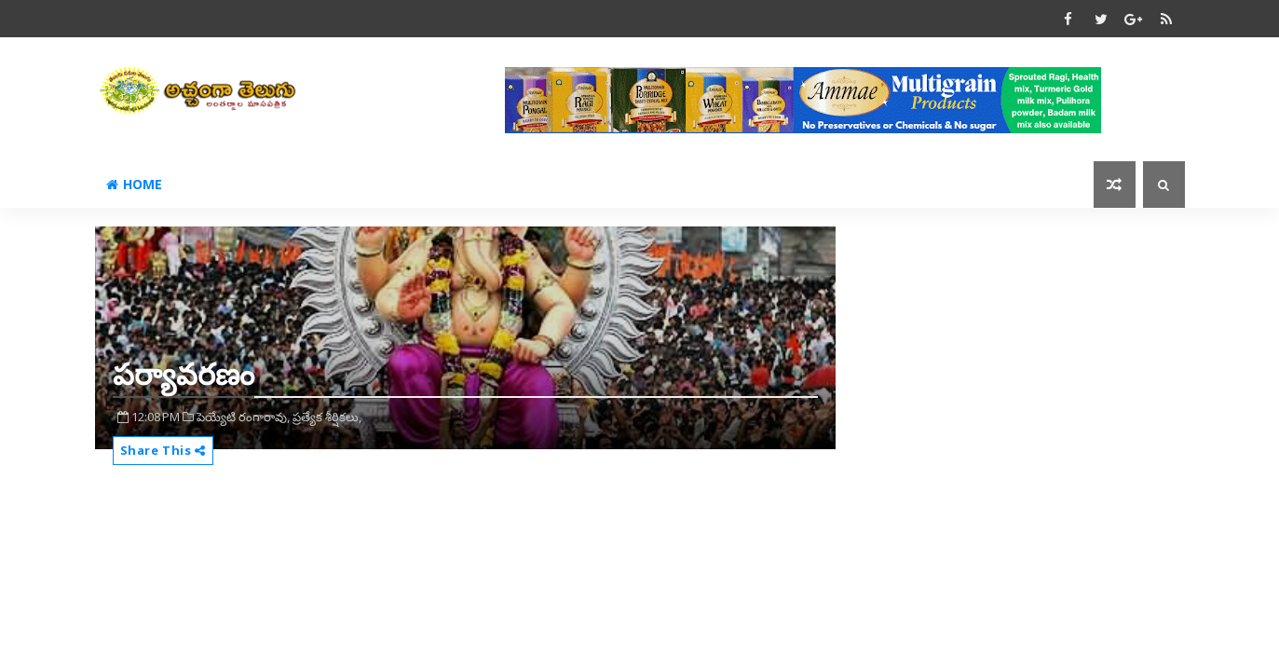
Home (134, 184)
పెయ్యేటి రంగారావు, (243, 416)
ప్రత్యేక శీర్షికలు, (327, 416)
